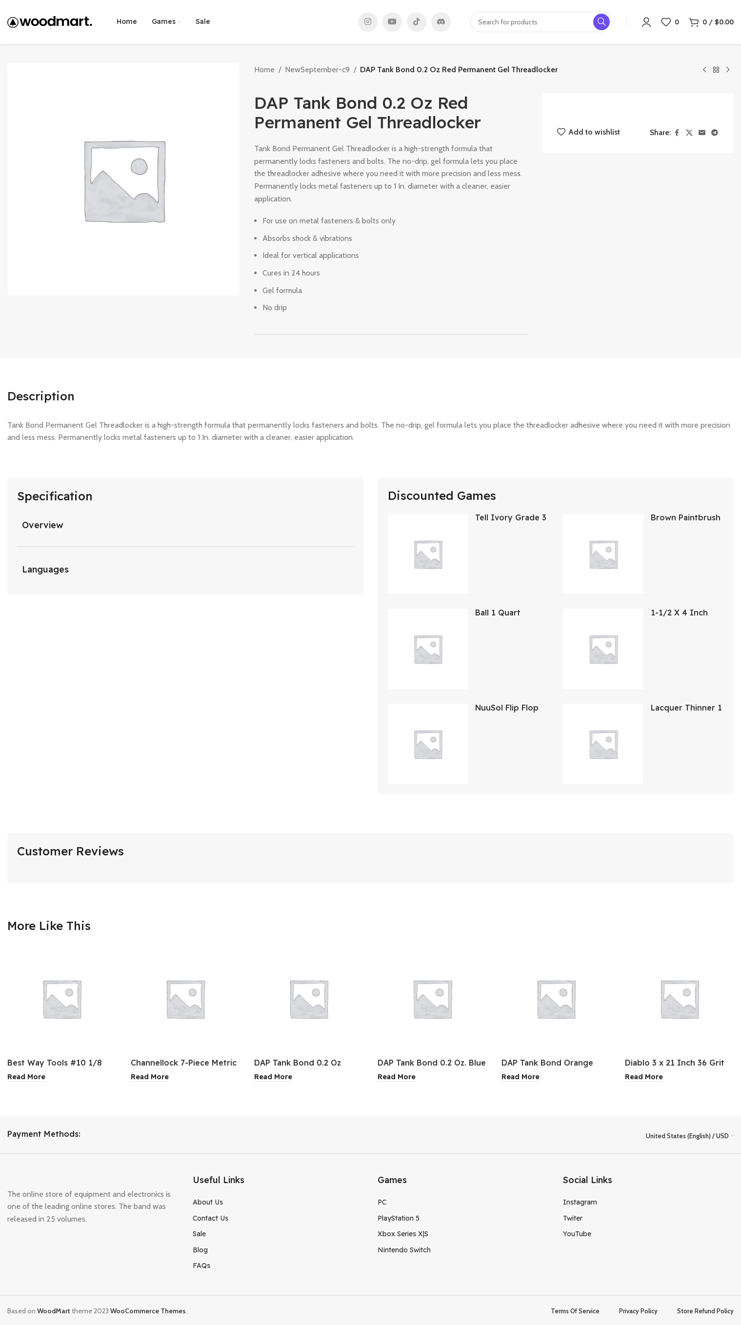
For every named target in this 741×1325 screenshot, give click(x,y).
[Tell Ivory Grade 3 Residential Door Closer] (428, 554)
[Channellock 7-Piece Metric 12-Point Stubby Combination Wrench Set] (185, 998)
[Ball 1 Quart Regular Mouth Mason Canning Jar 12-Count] (428, 649)
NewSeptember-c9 (317, 69)
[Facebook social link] (677, 132)
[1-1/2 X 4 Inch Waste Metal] (603, 649)
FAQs (201, 1264)
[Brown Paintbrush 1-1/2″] (603, 554)
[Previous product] (704, 70)
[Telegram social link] (714, 132)
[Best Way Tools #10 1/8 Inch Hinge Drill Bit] (61, 998)
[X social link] (689, 132)
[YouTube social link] (392, 22)
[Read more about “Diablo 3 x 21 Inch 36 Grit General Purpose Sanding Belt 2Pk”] (644, 1076)
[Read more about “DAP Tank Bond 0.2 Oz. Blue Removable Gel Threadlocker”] (397, 1076)
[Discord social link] (441, 22)
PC (382, 1201)
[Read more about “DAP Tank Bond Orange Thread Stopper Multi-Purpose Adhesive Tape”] (520, 1076)
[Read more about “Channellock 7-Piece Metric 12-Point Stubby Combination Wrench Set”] (150, 1076)
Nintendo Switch (404, 1248)
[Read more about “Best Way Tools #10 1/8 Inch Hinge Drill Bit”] (26, 1076)
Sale (199, 1232)
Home (264, 69)
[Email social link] (702, 132)
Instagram (580, 1201)
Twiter (572, 1216)
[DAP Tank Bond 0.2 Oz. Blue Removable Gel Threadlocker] (432, 998)
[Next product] (728, 70)
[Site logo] (49, 21)
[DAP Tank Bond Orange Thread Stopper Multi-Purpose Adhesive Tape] (555, 998)
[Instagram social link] (368, 22)
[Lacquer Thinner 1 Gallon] (603, 744)
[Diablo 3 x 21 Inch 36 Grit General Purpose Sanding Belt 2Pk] (679, 998)
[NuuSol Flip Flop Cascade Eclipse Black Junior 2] (428, 744)
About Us (208, 1201)
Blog (200, 1248)
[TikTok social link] (416, 22)
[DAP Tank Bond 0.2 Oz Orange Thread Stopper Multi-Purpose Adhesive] (308, 998)
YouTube (577, 1232)
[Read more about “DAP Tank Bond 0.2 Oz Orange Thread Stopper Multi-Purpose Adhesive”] (273, 1076)
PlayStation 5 (399, 1216)
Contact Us (210, 1216)
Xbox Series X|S (403, 1232)
